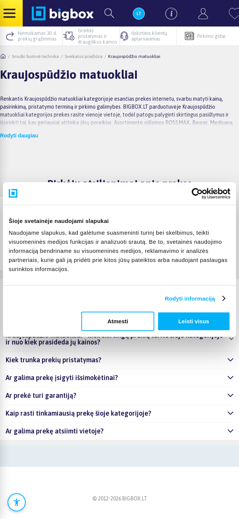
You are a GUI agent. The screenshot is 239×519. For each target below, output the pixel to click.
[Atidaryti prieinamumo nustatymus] (17, 502)
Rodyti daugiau (19, 135)
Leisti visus (193, 321)
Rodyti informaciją (190, 298)
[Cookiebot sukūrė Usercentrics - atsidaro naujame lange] (197, 193)
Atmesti (117, 321)
